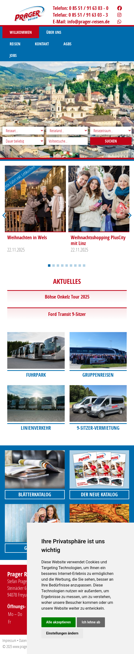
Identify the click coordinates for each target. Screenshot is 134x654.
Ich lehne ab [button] (91, 622)
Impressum (9, 640)
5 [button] (66, 265)
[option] (35, 210)
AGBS (14, 44)
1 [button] (49, 265)
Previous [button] (4, 215)
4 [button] (62, 265)
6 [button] (71, 265)
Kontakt (108, 32)
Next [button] (130, 215)
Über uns (53, 32)
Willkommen (21, 32)
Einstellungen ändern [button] (62, 633)
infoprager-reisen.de (88, 21)
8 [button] (80, 265)
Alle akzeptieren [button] (58, 622)
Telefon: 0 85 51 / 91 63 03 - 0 (80, 8)
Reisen (81, 32)
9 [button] (84, 265)
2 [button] (53, 265)
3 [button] (58, 265)
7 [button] (75, 265)
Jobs (35, 44)
